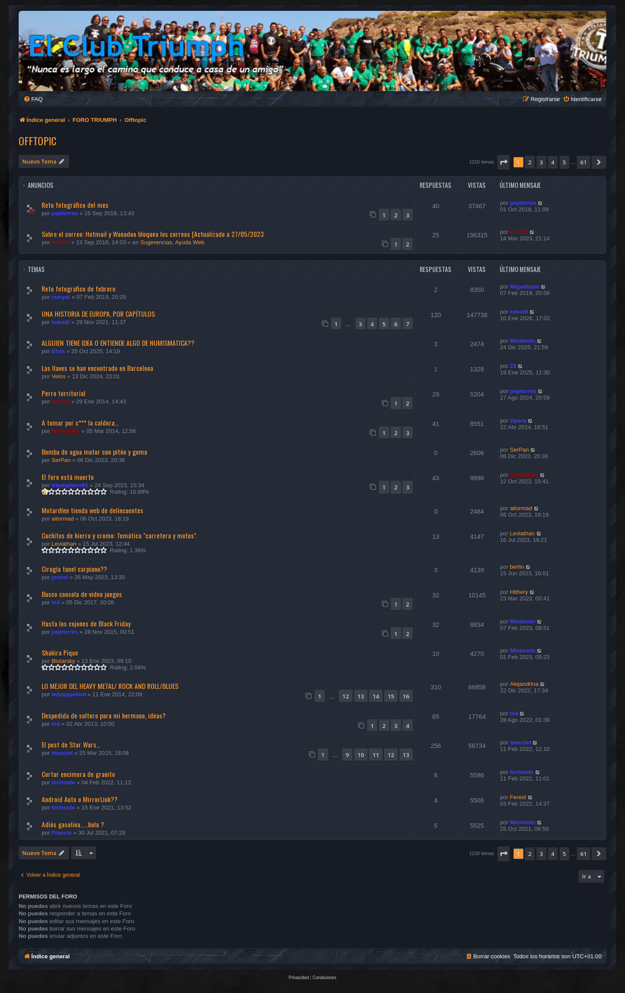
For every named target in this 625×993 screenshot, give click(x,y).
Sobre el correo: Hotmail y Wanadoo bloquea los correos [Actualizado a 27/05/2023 (153, 234)
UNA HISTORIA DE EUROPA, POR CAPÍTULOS (98, 313)
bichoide (63, 782)
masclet (62, 753)
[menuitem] (33, 99)
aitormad (63, 518)
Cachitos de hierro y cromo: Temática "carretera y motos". (119, 535)
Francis (62, 832)
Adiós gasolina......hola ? (73, 824)
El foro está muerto (68, 477)
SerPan (61, 460)
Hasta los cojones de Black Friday (86, 623)
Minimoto (523, 341)
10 (361, 755)
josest (60, 577)
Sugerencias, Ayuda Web (172, 242)
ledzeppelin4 (69, 694)
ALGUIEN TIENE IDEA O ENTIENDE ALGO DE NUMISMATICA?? (118, 343)
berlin (517, 567)
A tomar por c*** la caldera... (80, 422)
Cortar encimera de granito (78, 774)
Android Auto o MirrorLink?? (80, 799)
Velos (59, 376)
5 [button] (564, 162)
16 (406, 696)
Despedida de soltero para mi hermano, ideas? (104, 715)
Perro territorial (64, 393)
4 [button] (552, 162)
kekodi (61, 322)
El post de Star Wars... (71, 744)
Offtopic (37, 140)
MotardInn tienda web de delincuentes (92, 510)
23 (513, 366)
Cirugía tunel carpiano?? (74, 569)
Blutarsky (63, 661)
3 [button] (541, 162)
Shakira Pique (60, 652)
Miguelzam (524, 286)
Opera (518, 420)
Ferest (518, 797)
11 (375, 755)
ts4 (56, 602)
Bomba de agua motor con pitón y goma (94, 451)
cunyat (61, 297)
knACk (61, 242)
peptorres (65, 213)
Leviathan (64, 544)
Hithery (519, 592)
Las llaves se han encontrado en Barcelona (97, 368)
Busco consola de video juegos (82, 594)
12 (345, 696)
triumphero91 (70, 485)
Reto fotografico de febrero (78, 288)
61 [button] (583, 162)
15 (391, 696)
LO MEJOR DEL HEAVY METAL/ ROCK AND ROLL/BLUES (110, 686)
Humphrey (66, 431)
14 (375, 696)
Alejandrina (524, 684)
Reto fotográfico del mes (75, 205)
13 (361, 696)
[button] (503, 162)
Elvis (58, 351)
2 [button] (529, 162)
